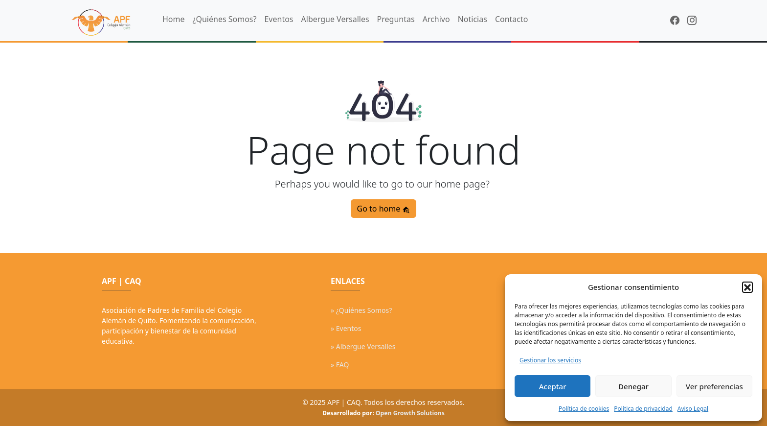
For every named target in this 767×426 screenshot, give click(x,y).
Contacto (511, 19)
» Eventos (346, 328)
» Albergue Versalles (363, 346)
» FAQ (340, 364)
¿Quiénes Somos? (225, 19)
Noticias (472, 19)
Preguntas (396, 19)
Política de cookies (584, 408)
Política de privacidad (643, 408)
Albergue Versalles (335, 19)
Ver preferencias (714, 386)
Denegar (633, 386)
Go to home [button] (383, 208)
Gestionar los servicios (550, 360)
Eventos (278, 19)
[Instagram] (691, 20)
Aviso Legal (692, 408)
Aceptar (552, 386)
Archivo (436, 19)
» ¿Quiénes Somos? (361, 310)
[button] (747, 287)
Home (173, 19)
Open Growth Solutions (410, 413)
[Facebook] (674, 20)
